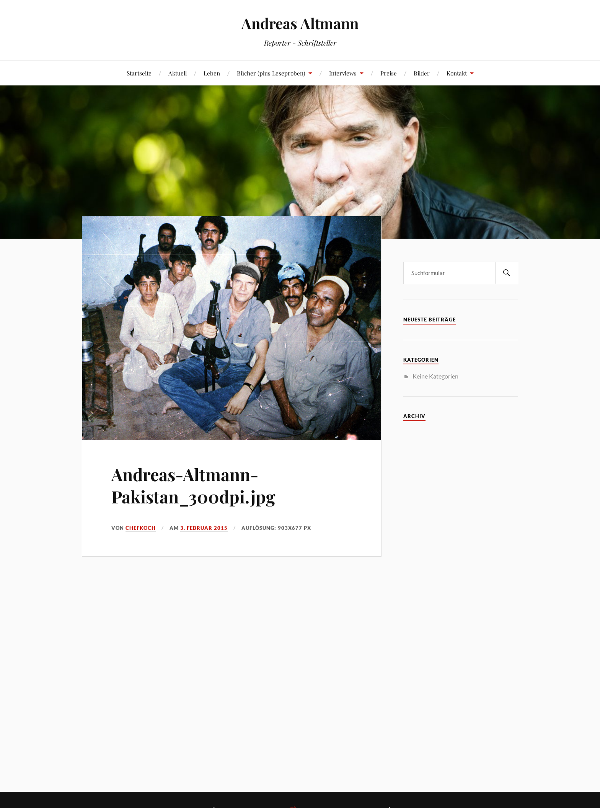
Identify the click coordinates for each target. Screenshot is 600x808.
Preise (388, 73)
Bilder (422, 73)
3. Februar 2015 (204, 528)
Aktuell (177, 73)
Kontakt (457, 73)
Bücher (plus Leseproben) (271, 73)
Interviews (343, 73)
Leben (212, 73)
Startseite (139, 73)
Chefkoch (141, 528)
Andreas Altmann (300, 23)
